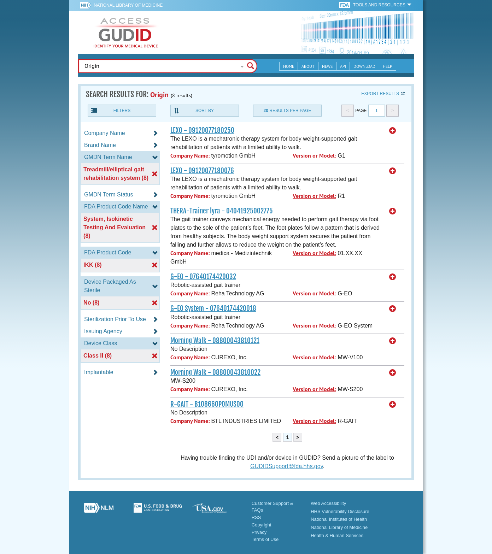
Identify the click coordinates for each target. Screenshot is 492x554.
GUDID (125, 32)
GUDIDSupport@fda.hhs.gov (286, 466)
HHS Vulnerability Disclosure (340, 511)
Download (364, 66)
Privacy (259, 532)
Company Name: (190, 155)
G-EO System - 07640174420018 (213, 308)
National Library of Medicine (128, 5)
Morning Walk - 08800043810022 (215, 372)
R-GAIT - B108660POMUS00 (207, 404)
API (343, 66)
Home (288, 66)
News (327, 66)
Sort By (204, 110)
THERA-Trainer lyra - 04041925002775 (221, 211)
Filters (121, 110)
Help (387, 66)
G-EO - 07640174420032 (203, 276)
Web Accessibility (328, 503)
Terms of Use (265, 539)
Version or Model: (314, 155)
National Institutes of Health (339, 519)
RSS (256, 517)
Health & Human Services (337, 535)
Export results (380, 93)
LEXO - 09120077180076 (202, 170)
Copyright (261, 525)
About (308, 66)
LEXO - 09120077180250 (202, 130)
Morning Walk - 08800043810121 (214, 340)
